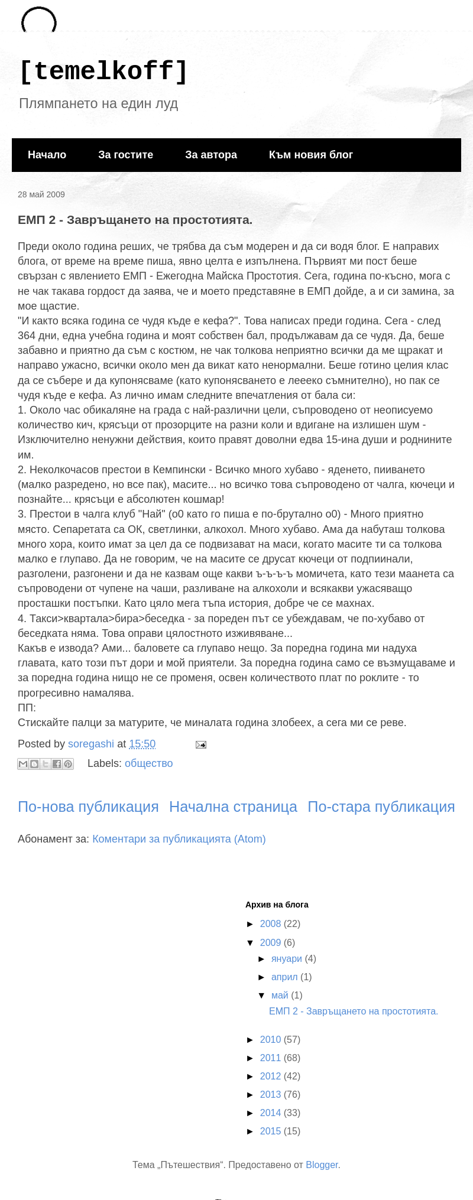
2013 (272, 1095)
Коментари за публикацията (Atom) (179, 839)
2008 (272, 924)
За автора (211, 155)
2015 (272, 1131)
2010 (272, 1040)
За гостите (125, 155)
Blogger (322, 1165)
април (285, 977)
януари (288, 959)
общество (149, 763)
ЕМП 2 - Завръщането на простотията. (354, 1011)
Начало (47, 155)
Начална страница (233, 806)
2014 (272, 1113)
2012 (272, 1076)
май (281, 995)
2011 (272, 1058)
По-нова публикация (88, 806)
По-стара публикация (381, 806)
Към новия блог (311, 155)
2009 (272, 943)
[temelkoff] (103, 72)
